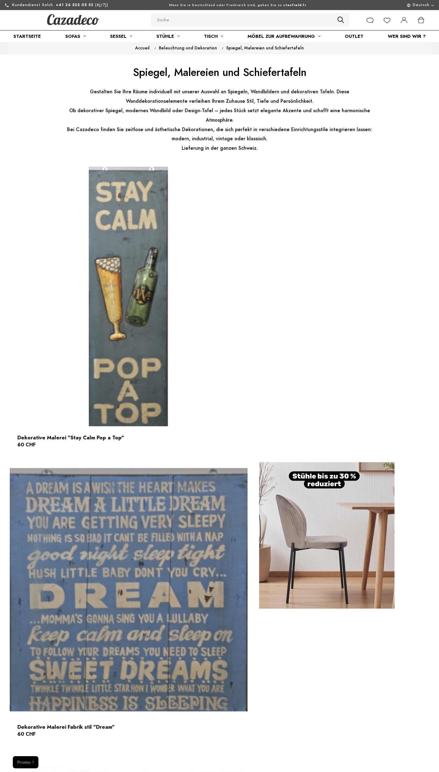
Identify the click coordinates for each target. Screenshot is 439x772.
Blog (126, 739)
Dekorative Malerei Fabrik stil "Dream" (212, 315)
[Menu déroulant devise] (384, 5)
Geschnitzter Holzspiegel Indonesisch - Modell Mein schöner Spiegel (69, 486)
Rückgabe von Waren (228, 689)
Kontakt (212, 678)
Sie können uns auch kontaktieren (65, 729)
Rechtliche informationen (149, 689)
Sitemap (213, 700)
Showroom (133, 728)
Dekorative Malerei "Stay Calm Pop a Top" (73, 315)
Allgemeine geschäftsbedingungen (147, 703)
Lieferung (215, 711)
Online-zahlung (221, 722)
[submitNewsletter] (408, 694)
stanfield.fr (294, 5)
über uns (131, 678)
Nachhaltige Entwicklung (149, 717)
